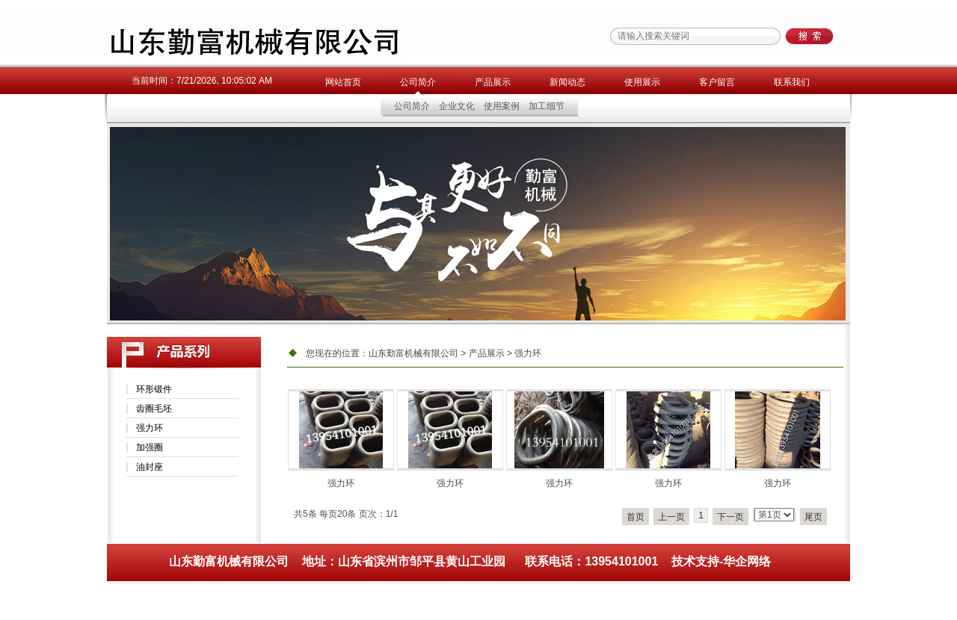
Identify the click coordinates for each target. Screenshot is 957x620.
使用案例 (502, 106)
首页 (635, 517)
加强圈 (149, 447)
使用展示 (642, 82)
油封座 (149, 467)
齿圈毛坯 (154, 408)
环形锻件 (154, 389)
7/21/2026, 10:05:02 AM (224, 80)
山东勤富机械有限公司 (413, 353)
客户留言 (717, 82)
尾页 (813, 517)
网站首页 (343, 82)
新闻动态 (567, 82)
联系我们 (792, 82)
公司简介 (418, 82)
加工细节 (546, 106)
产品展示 (493, 82)
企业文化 (457, 106)
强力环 (149, 428)
